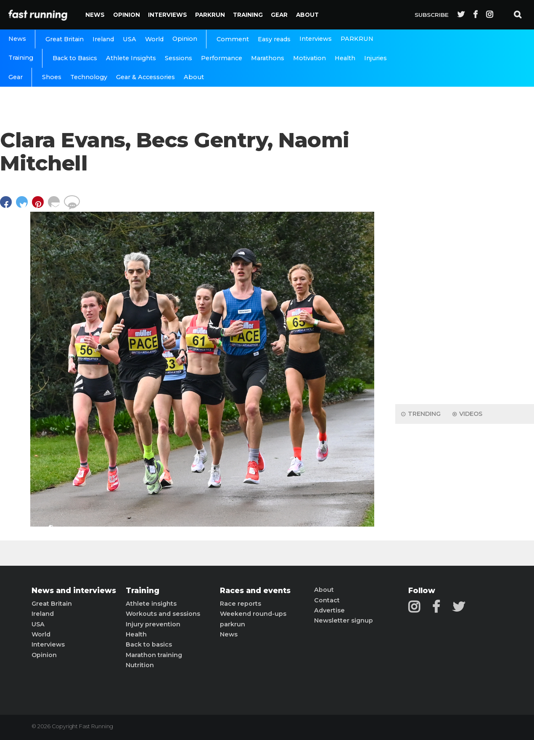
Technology (88, 77)
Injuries (375, 58)
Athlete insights (151, 604)
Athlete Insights (131, 58)
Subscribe (432, 14)
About (307, 14)
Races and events (255, 590)
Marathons (267, 58)
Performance (221, 58)
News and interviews (74, 590)
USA (129, 39)
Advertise (329, 610)
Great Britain (64, 39)
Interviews (167, 14)
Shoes (51, 77)
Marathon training (154, 655)
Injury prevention (153, 624)
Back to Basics (75, 58)
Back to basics (149, 644)
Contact (327, 600)
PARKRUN (210, 14)
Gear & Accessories (145, 77)
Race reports (240, 604)
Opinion (126, 14)
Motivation (309, 58)
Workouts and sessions (163, 614)
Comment (233, 39)
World (154, 39)
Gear (279, 14)
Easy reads (274, 39)
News (95, 14)
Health (345, 58)
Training (248, 14)
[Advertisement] (465, 265)
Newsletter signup (343, 620)
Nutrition (140, 665)
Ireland (103, 39)
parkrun (232, 624)
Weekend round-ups (253, 614)
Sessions (178, 58)
